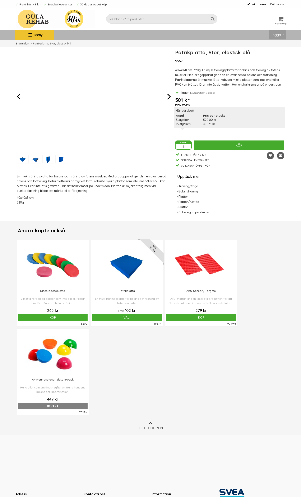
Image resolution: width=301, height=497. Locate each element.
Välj (96, 317)
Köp (239, 145)
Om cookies (160, 424)
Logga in (277, 35)
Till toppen (150, 337)
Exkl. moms (277, 4)
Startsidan (22, 43)
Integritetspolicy (163, 431)
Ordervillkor (160, 418)
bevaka (204, 317)
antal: (183, 142)
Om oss (157, 412)
